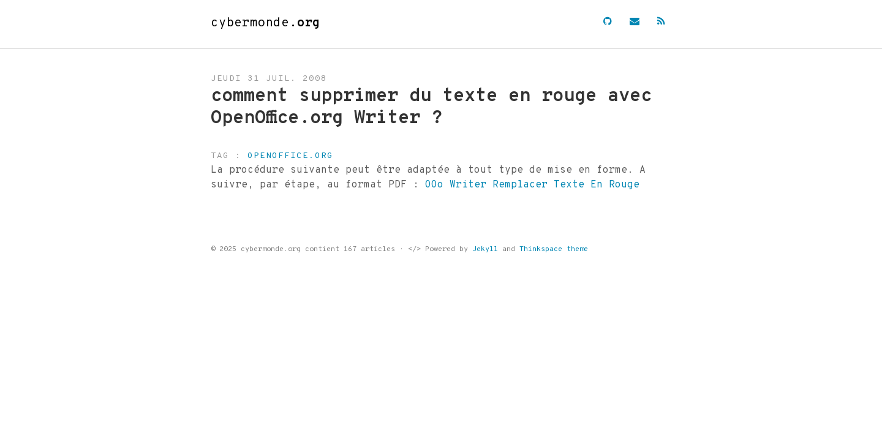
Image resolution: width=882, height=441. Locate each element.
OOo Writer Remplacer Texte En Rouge (532, 185)
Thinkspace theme (553, 249)
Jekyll (485, 249)
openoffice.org (290, 156)
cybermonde (265, 23)
